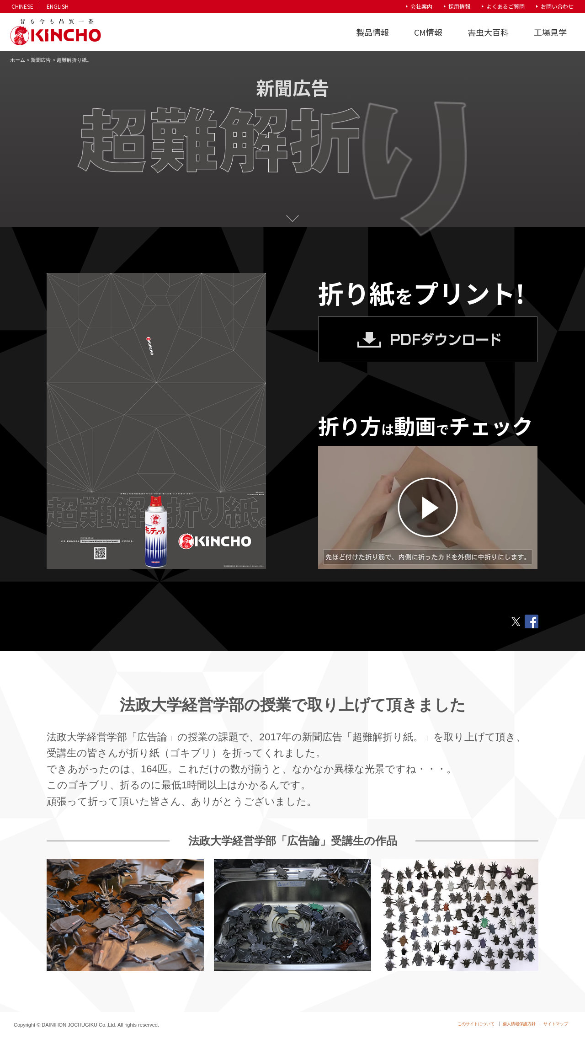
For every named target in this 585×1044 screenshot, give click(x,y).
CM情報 (428, 32)
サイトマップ (555, 1024)
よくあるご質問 (505, 6)
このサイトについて (476, 1024)
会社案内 (421, 6)
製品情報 (372, 32)
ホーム (17, 60)
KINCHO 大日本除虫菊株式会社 (55, 32)
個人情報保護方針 (519, 1024)
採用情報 (459, 6)
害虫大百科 (488, 32)
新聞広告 (41, 60)
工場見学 (550, 32)
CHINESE (22, 6)
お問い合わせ (557, 6)
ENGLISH (58, 6)
